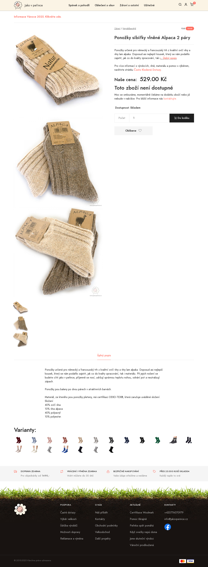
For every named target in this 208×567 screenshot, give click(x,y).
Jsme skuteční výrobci (142, 538)
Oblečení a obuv (105, 5)
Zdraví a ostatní (129, 5)
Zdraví (117, 28)
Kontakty (100, 519)
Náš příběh (101, 512)
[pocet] (149, 118)
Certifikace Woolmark (142, 512)
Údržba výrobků (68, 525)
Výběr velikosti (68, 519)
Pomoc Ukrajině (138, 519)
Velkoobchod (102, 532)
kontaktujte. (170, 98)
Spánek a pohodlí (79, 5)
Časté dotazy (67, 512)
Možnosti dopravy (70, 532)
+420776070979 (173, 512)
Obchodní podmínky (106, 525)
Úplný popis (104, 355)
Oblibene (133, 131)
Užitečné (149, 5)
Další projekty (102, 538)
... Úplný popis (168, 58)
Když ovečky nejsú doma (143, 532)
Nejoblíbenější (129, 28)
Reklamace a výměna (71, 538)
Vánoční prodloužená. (142, 545)
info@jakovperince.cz (176, 519)
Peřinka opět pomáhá (142, 525)
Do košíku (181, 118)
